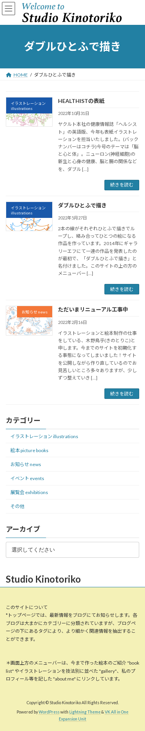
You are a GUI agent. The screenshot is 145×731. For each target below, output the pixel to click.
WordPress (49, 712)
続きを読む (121, 185)
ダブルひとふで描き (82, 205)
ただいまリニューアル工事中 (93, 309)
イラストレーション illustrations (44, 436)
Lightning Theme (85, 712)
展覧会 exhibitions (29, 492)
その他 (17, 506)
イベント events (27, 478)
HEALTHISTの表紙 (81, 100)
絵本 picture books (29, 450)
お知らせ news (25, 464)
